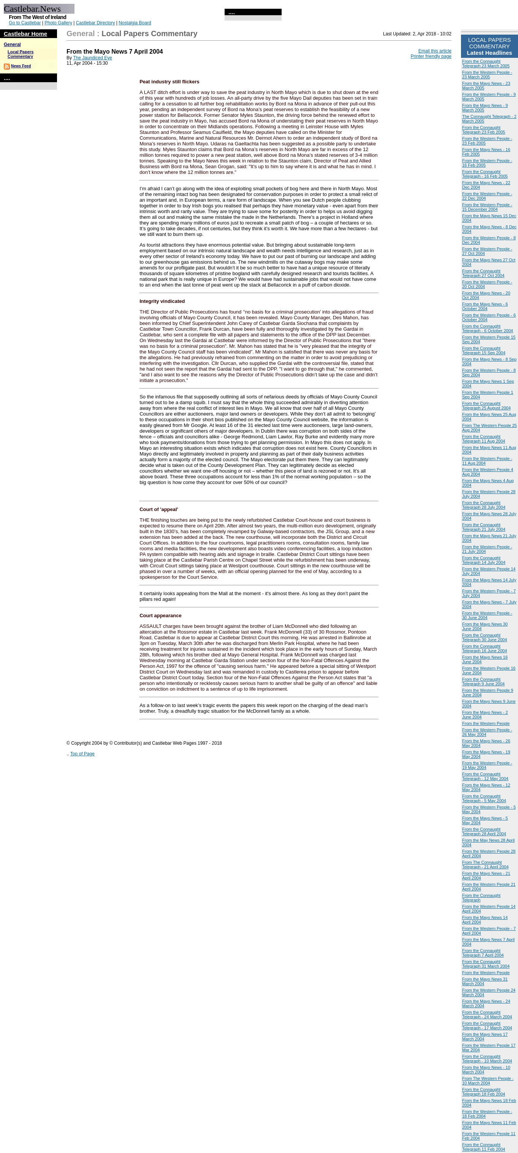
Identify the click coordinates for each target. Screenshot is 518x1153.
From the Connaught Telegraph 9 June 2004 (483, 681)
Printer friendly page (431, 56)
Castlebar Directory (95, 22)
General (12, 44)
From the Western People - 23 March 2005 (487, 74)
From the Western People (486, 723)
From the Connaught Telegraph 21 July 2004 (483, 527)
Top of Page (82, 753)
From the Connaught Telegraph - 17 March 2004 (487, 1025)
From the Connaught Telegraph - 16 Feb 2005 (485, 173)
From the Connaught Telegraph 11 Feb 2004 (483, 1146)
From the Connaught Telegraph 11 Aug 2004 (483, 438)
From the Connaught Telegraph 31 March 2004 (486, 963)
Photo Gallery (58, 22)
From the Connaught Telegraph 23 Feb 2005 (483, 129)
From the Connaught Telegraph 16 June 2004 (484, 648)
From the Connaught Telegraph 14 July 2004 (483, 560)
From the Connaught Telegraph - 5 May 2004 (484, 798)
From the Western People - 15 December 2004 (487, 207)
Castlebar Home (25, 33)
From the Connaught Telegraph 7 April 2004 (483, 952)
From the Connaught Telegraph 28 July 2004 (483, 505)
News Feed (21, 66)
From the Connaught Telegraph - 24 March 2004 (487, 1014)
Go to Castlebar (25, 22)
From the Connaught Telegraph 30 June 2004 (484, 637)
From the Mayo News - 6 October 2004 (485, 306)
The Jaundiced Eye (92, 58)
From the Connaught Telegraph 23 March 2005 (486, 63)
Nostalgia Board (135, 22)
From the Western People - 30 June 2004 (487, 615)
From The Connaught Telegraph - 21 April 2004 (485, 864)
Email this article (434, 51)
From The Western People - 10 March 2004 (487, 1080)
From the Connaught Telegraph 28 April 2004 (484, 831)
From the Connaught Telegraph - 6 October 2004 (487, 328)
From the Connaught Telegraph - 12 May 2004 (485, 776)
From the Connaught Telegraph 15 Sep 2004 (483, 350)
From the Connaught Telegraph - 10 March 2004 (487, 1058)
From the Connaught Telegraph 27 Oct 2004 (483, 273)
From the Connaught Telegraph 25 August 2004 (486, 405)
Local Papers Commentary (20, 54)
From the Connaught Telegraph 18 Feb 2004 (483, 1091)
